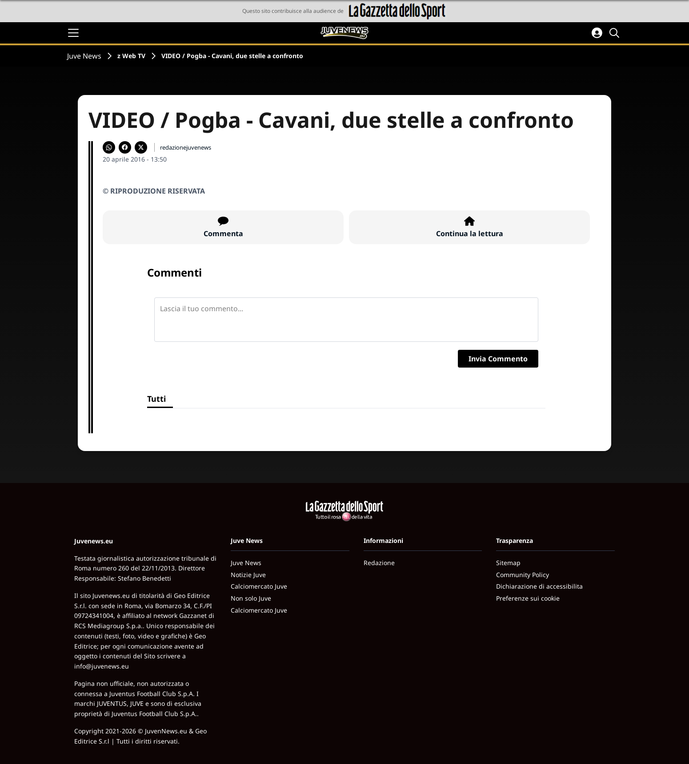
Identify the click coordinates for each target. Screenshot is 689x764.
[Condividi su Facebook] (125, 147)
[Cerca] (615, 33)
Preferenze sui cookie (528, 598)
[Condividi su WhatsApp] (109, 147)
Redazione (379, 562)
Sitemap (508, 562)
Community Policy (522, 574)
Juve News (84, 56)
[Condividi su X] (141, 147)
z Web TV (131, 55)
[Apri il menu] (73, 33)
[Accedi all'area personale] (597, 33)
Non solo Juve (251, 598)
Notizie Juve (248, 574)
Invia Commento (498, 359)
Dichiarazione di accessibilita (539, 586)
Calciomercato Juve (259, 586)
